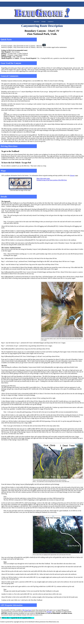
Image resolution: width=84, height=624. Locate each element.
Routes (36, 21)
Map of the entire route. (43, 178)
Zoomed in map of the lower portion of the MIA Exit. (52, 180)
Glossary (72, 175)
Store (43, 21)
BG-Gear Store (27, 610)
